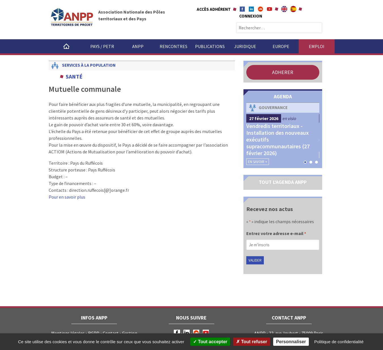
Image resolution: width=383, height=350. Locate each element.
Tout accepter (210, 341)
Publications (210, 46)
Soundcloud (260, 9)
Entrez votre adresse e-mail (276, 234)
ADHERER (282, 72)
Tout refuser (251, 341)
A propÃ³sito (293, 9)
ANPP (138, 46)
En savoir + (257, 161)
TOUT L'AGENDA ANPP (283, 182)
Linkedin (251, 9)
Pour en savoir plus (67, 197)
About (284, 9)
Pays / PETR (102, 46)
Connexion (250, 16)
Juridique (245, 46)
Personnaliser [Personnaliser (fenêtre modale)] (291, 341)
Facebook (242, 9)
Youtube (269, 9)
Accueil (66, 46)
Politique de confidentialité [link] (338, 341)
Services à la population (88, 65)
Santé (74, 76)
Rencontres (173, 46)
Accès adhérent (214, 9)
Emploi (316, 46)
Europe (281, 46)
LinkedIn (186, 333)
